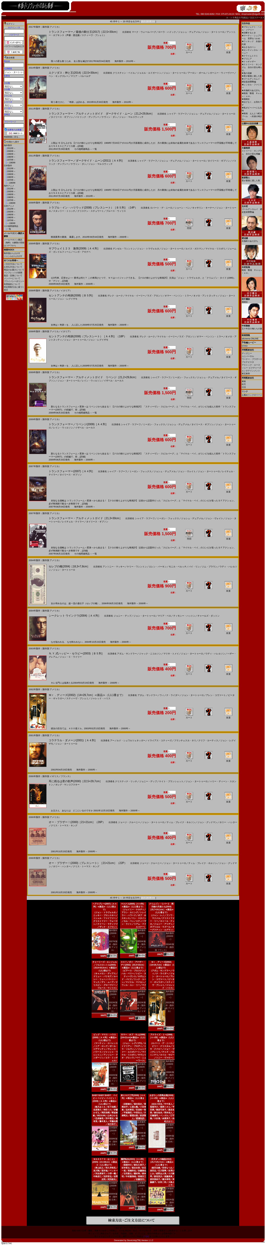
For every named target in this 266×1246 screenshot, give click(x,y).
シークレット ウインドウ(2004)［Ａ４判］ (75, 615)
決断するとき (249, 33)
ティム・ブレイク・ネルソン (181, 822)
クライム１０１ (250, 56)
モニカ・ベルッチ (177, 566)
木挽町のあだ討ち (251, 90)
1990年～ (11, 154)
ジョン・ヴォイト (187, 471)
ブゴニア (247, 59)
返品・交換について (13, 275)
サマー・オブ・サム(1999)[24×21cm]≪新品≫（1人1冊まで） (133, 1037)
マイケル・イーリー (135, 295)
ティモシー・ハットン (184, 616)
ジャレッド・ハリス (100, 698)
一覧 (8, 229)
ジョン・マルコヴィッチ (131, 117)
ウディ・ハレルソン (215, 653)
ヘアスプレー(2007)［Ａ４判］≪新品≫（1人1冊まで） (105, 907)
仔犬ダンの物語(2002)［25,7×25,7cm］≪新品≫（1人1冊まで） (161, 1162)
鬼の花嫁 (247, 73)
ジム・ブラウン (209, 566)
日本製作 (8, 165)
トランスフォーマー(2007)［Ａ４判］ (71, 471)
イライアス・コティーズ (160, 740)
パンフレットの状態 (13, 272)
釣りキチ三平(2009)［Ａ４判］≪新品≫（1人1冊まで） (133, 1098)
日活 (244, 387)
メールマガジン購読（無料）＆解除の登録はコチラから (14, 243)
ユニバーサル (248, 356)
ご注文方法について (13, 264)
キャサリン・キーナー (203, 207)
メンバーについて (12, 278)
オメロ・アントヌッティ (205, 295)
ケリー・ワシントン (137, 566)
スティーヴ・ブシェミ (77, 698)
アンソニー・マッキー (114, 566)
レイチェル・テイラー (73, 521)
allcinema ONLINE (250, 338)
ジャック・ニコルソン (150, 653)
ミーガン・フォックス (184, 377)
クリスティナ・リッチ (126, 781)
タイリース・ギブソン (62, 117)
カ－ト (229, 17)
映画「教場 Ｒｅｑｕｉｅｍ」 (252, 268)
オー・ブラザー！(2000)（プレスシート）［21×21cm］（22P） (88, 863)
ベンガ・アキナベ (82, 252)
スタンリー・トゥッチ (64, 211)
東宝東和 (246, 373)
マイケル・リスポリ (215, 248)
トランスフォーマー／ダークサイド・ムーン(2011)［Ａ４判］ (86, 160)
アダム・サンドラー (127, 653)
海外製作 (8, 145)
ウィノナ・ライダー (169, 695)
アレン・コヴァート (216, 695)
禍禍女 (246, 99)
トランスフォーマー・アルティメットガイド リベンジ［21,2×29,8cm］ (93, 377)
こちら (146, 1236)
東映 (244, 381)
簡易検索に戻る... (12, 137)
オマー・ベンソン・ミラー (178, 295)
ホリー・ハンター (228, 822)
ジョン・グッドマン (207, 822)
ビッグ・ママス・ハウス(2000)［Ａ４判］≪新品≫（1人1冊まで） (105, 1037)
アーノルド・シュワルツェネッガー (127, 740)
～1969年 (11, 163)
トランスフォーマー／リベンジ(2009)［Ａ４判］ (78, 424)
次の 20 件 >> (148, 21)
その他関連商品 (11, 226)
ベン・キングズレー (59, 76)
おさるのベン (249, 47)
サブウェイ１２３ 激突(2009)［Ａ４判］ (74, 248)
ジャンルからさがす (13, 256)
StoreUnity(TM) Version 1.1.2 (140, 1240)
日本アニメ (9, 206)
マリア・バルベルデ (81, 76)
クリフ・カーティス (208, 740)
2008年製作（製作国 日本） (169, 1139)
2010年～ (11, 148)
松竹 (244, 384)
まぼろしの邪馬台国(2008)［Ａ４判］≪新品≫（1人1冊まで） (161, 1098)
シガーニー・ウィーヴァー (221, 73)
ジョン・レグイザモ (67, 299)
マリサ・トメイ (171, 653)
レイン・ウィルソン (92, 380)
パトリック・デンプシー (87, 117)
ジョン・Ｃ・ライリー (71, 657)
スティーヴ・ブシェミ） (94, 35)
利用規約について (12, 284)
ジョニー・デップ (122, 616)
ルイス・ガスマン (194, 248)
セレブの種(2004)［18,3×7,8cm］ (69, 566)
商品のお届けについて (14, 270)
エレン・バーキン (158, 566)
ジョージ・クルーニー (129, 822)
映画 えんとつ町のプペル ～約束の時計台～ (252, 116)
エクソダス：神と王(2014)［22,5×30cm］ (74, 72)
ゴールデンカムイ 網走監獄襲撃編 (252, 208)
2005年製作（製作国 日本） (113, 1197)
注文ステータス (257, 17)
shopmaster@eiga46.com (253, 14)
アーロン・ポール (196, 73)
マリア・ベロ (164, 616)
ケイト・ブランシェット (171, 781)
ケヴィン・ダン (109, 117)
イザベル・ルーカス (114, 380)
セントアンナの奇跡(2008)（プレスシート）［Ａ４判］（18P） (88, 336)
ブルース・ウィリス (116, 211)
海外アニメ (9, 186)
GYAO (245, 346)
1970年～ (11, 160)
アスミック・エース (251, 365)
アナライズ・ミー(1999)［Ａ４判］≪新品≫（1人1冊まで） (161, 1037)
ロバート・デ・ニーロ (161, 207)
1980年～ (11, 157)
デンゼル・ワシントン (124, 248)
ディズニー (247, 353)
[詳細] (80, 146)
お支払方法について (13, 267)
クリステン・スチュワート (90, 211)
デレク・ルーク (115, 295)
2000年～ (11, 151)
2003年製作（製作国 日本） (141, 1197)
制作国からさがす (12, 253)
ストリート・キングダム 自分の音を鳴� (252, 149)
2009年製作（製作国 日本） (113, 1142)
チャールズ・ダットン (208, 616)
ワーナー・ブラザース (252, 359)
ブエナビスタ (248, 362)
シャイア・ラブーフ (177, 113)
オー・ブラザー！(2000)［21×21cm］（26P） (77, 822)
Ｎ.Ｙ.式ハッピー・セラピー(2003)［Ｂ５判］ (76, 653)
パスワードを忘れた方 (14, 46)
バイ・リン (194, 566)
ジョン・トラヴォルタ (148, 248)
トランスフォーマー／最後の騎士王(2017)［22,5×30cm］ (84, 31)
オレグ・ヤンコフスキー (67, 784)
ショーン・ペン (182, 207)
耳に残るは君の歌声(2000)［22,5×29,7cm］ (75, 781)
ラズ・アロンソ (155, 295)
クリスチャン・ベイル (124, 73)
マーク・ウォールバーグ (144, 32)
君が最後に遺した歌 (252, 76)
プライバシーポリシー (14, 281)
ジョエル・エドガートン (149, 73)
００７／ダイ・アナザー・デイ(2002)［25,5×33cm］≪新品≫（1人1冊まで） (133, 965)
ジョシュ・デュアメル (189, 32)
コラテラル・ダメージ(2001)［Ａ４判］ (73, 740)
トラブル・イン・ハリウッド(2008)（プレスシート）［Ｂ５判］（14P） (93, 207)
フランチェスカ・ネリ (185, 740)
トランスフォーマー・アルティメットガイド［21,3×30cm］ (85, 518)
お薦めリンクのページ (252, 395)
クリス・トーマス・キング (64, 825)
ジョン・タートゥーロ (213, 32)
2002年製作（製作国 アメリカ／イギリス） (138, 1008)
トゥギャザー (249, 61)
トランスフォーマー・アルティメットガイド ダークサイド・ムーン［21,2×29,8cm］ (101, 113)
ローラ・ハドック (167, 32)
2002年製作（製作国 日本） (169, 1202)
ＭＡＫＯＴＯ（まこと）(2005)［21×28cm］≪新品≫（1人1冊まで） (104, 1162)
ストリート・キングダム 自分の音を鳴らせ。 (252, 67)
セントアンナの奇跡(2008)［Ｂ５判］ (71, 295)
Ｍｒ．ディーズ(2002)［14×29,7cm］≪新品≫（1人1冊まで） (87, 695)
